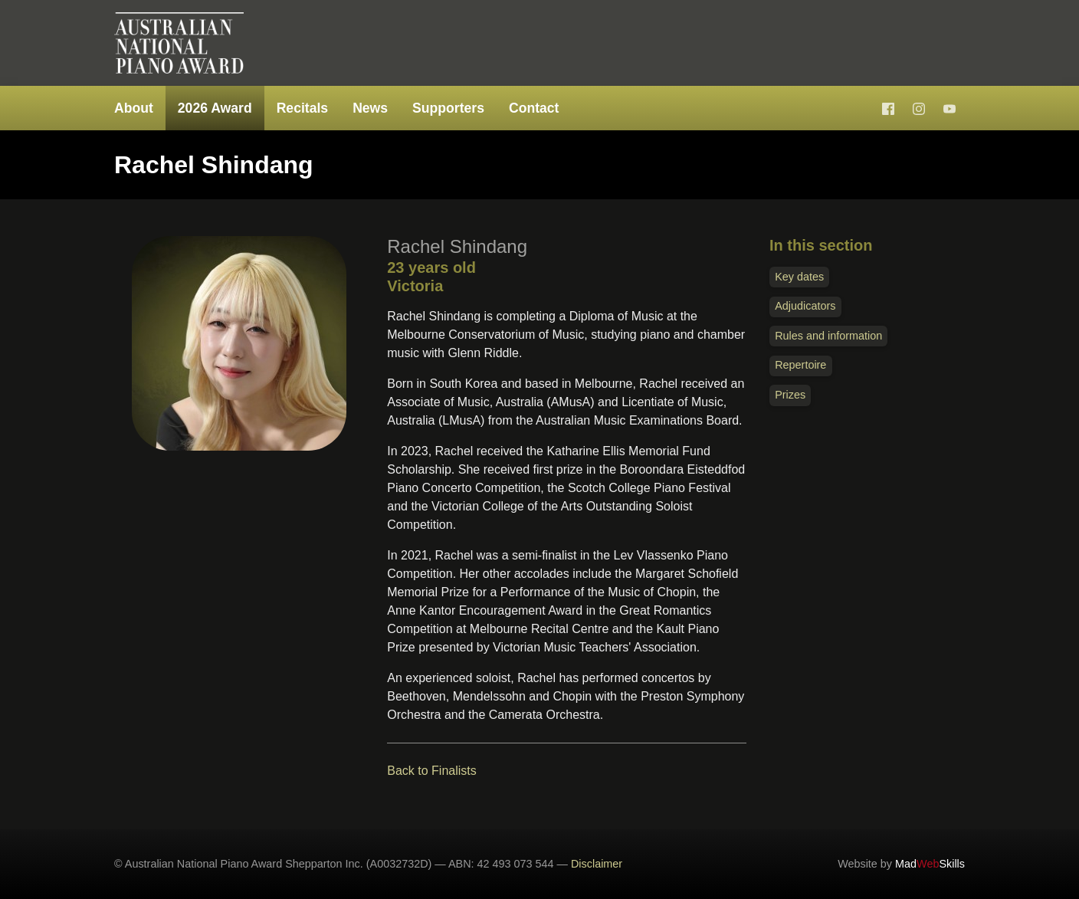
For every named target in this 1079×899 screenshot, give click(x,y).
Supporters (448, 108)
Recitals (302, 108)
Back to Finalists (431, 770)
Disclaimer (596, 864)
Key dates (799, 277)
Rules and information (828, 336)
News (370, 108)
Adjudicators (805, 306)
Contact (534, 108)
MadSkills (930, 864)
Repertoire (800, 365)
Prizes (790, 395)
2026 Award (215, 108)
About (133, 108)
